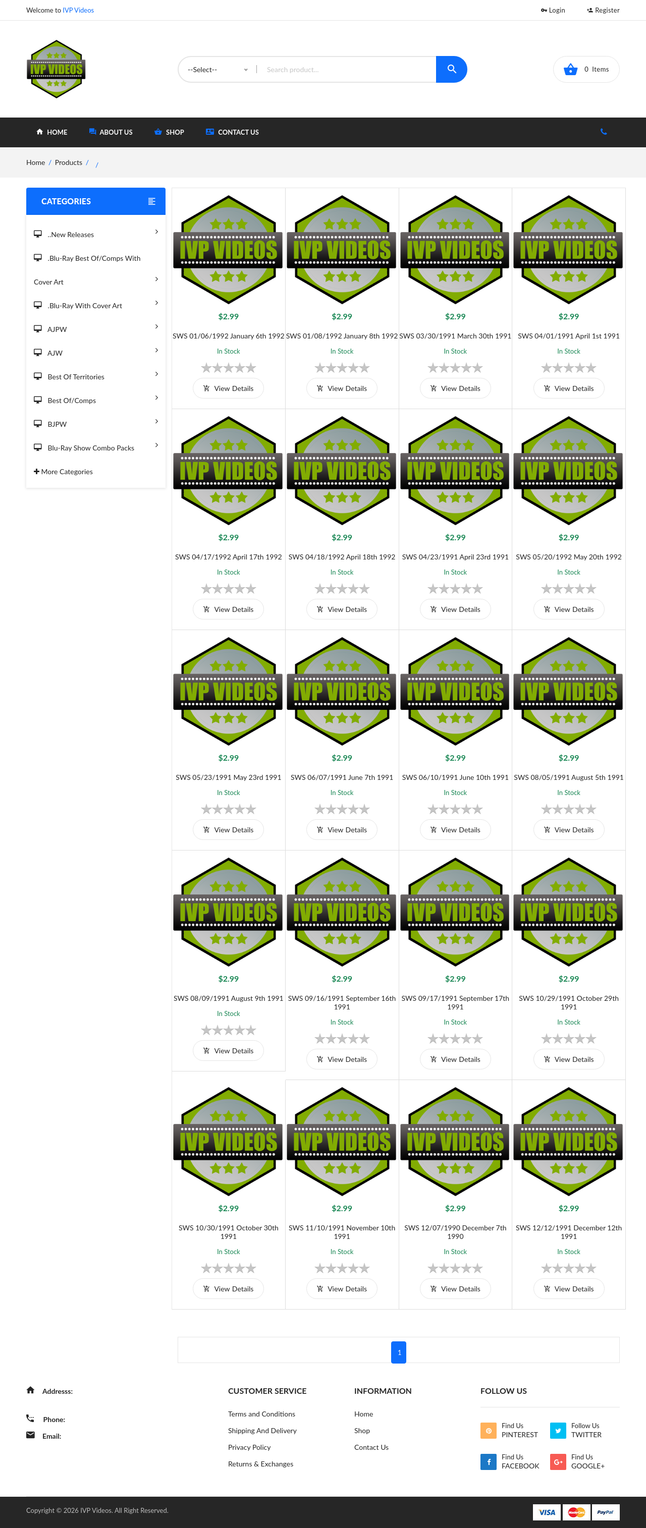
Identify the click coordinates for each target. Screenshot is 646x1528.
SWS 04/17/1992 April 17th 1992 (228, 556)
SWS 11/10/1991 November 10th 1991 (342, 1231)
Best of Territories (96, 373)
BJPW (96, 421)
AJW (96, 350)
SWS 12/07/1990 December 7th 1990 (455, 1231)
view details (228, 388)
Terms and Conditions (261, 1413)
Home (363, 1413)
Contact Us (232, 132)
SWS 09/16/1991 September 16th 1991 (342, 1002)
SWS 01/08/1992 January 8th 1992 (342, 335)
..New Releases (96, 231)
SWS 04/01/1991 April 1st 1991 (569, 335)
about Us (111, 132)
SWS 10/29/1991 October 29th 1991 (569, 1002)
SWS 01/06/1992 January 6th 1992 (229, 335)
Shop (362, 1430)
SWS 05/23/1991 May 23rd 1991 (228, 777)
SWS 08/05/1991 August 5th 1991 (569, 777)
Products (68, 162)
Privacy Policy (249, 1447)
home (51, 132)
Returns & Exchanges (260, 1463)
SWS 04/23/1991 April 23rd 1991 (455, 556)
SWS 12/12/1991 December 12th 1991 (569, 1231)
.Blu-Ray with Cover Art (96, 302)
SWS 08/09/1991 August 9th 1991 (229, 998)
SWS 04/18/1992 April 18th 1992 (342, 556)
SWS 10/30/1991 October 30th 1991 (229, 1231)
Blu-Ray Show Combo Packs (96, 445)
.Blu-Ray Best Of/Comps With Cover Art (96, 271)
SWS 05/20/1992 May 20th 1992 (569, 556)
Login (553, 10)
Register (603, 10)
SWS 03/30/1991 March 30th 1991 (455, 335)
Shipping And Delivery (262, 1430)
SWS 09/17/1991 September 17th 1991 (456, 1002)
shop (169, 132)
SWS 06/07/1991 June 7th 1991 (342, 777)
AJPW (96, 326)
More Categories (63, 471)
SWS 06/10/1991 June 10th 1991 (455, 777)
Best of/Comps (96, 397)
